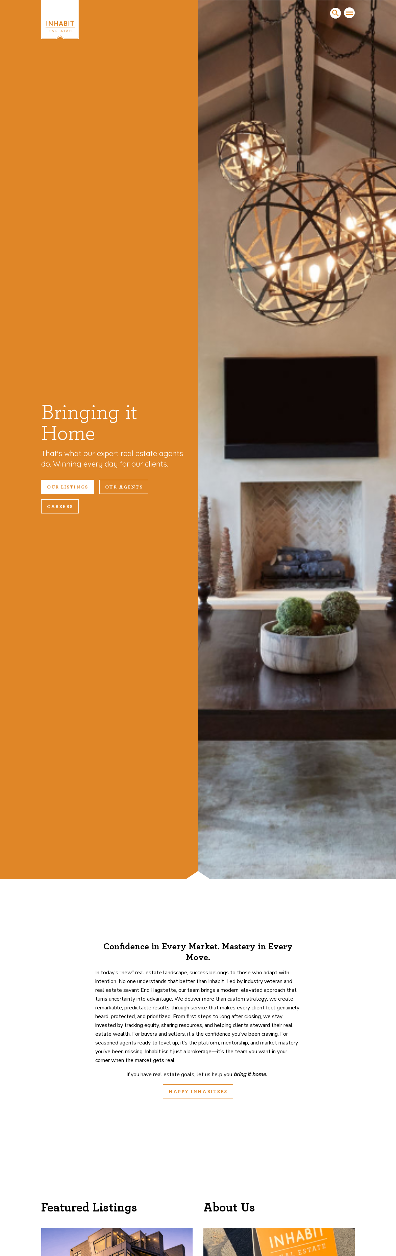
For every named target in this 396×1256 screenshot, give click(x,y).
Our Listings (67, 487)
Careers (60, 506)
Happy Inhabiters (198, 1091)
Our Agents (124, 487)
